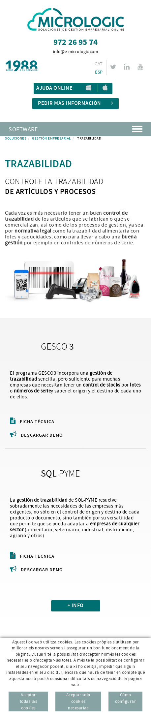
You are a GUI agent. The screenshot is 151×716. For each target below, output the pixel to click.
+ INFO (76, 605)
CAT (99, 64)
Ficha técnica (32, 422)
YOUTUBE (141, 67)
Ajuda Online (54, 88)
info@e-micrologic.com (75, 52)
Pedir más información (75, 103)
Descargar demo (36, 435)
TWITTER (114, 67)
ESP (99, 72)
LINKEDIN (128, 67)
